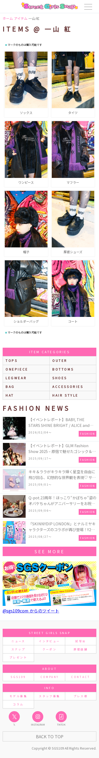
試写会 (80, 641)
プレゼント (18, 657)
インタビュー (49, 641)
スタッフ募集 (49, 696)
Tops (11, 360)
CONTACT (80, 677)
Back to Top (49, 736)
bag (10, 386)
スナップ (18, 649)
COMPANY (49, 677)
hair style (65, 395)
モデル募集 (18, 696)
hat (10, 395)
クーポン (49, 649)
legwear (16, 378)
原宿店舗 (81, 649)
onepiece (17, 369)
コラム (18, 704)
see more (49, 551)
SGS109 (18, 677)
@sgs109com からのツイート (31, 610)
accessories (67, 386)
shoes (59, 378)
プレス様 (81, 696)
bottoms (63, 369)
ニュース (18, 641)
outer (59, 360)
